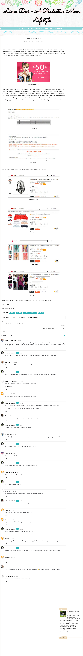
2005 (62, 283)
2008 (62, 277)
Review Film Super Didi (68, 254)
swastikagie (10, 444)
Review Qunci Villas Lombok (69, 256)
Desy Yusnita (10, 369)
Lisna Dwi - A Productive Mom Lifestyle (41, 19)
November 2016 (67, 227)
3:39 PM (12, 425)
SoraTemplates (35, 637)
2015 (62, 264)
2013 (62, 268)
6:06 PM (15, 402)
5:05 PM (18, 592)
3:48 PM (23, 358)
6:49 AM (15, 581)
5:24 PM (23, 493)
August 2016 (66, 233)
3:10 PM (23, 389)
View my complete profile (66, 64)
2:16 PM (16, 502)
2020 (62, 216)
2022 (62, 212)
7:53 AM (23, 455)
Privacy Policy (58, 33)
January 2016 (67, 262)
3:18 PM (23, 561)
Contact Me (48, 33)
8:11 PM (23, 512)
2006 (62, 281)
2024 (62, 208)
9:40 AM (23, 411)
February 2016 (67, 260)
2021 (62, 214)
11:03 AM (15, 572)
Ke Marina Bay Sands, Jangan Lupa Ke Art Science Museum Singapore (70, 164)
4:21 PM (23, 435)
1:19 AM (20, 483)
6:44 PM (16, 444)
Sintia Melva (10, 465)
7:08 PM (16, 465)
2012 (62, 269)
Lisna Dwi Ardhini (12, 358)
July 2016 (65, 235)
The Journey (10, 395)
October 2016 (67, 229)
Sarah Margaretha (12, 484)
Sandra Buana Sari (12, 346)
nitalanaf (10, 581)
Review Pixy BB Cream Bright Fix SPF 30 (71, 243)
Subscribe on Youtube (70, 99)
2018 (62, 220)
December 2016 (67, 225)
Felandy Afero (11, 592)
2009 (62, 275)
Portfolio (38, 33)
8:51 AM (17, 369)
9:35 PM (14, 550)
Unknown (9, 521)
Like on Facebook (70, 96)
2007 (62, 279)
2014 (62, 266)
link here (30, 209)
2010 (62, 273)
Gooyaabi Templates (53, 637)
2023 (62, 210)
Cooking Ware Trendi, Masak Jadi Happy (70, 134)
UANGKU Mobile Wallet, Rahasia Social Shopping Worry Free (68, 193)
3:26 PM (21, 346)
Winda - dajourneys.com (14, 390)
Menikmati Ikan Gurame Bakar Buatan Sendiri (68, 173)
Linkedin (30, 33)
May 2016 (65, 239)
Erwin (8, 425)
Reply (8, 354)
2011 (62, 271)
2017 (62, 222)
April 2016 (66, 241)
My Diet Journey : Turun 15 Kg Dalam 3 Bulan (69, 124)
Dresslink (31, 92)
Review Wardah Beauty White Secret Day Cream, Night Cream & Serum (69, 154)
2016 (62, 224)
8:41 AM (23, 540)
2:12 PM (14, 521)
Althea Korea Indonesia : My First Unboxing (70, 250)
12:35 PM (24, 474)
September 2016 (68, 231)
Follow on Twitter (70, 93)
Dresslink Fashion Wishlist (69, 247)
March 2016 (66, 258)
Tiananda (10, 402)
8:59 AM (23, 379)
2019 (62, 218)
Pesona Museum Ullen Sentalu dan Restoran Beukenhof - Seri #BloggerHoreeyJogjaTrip (69, 185)
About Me (22, 33)
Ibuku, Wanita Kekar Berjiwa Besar (67, 144)
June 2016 (66, 237)
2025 (62, 206)
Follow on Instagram (70, 103)
